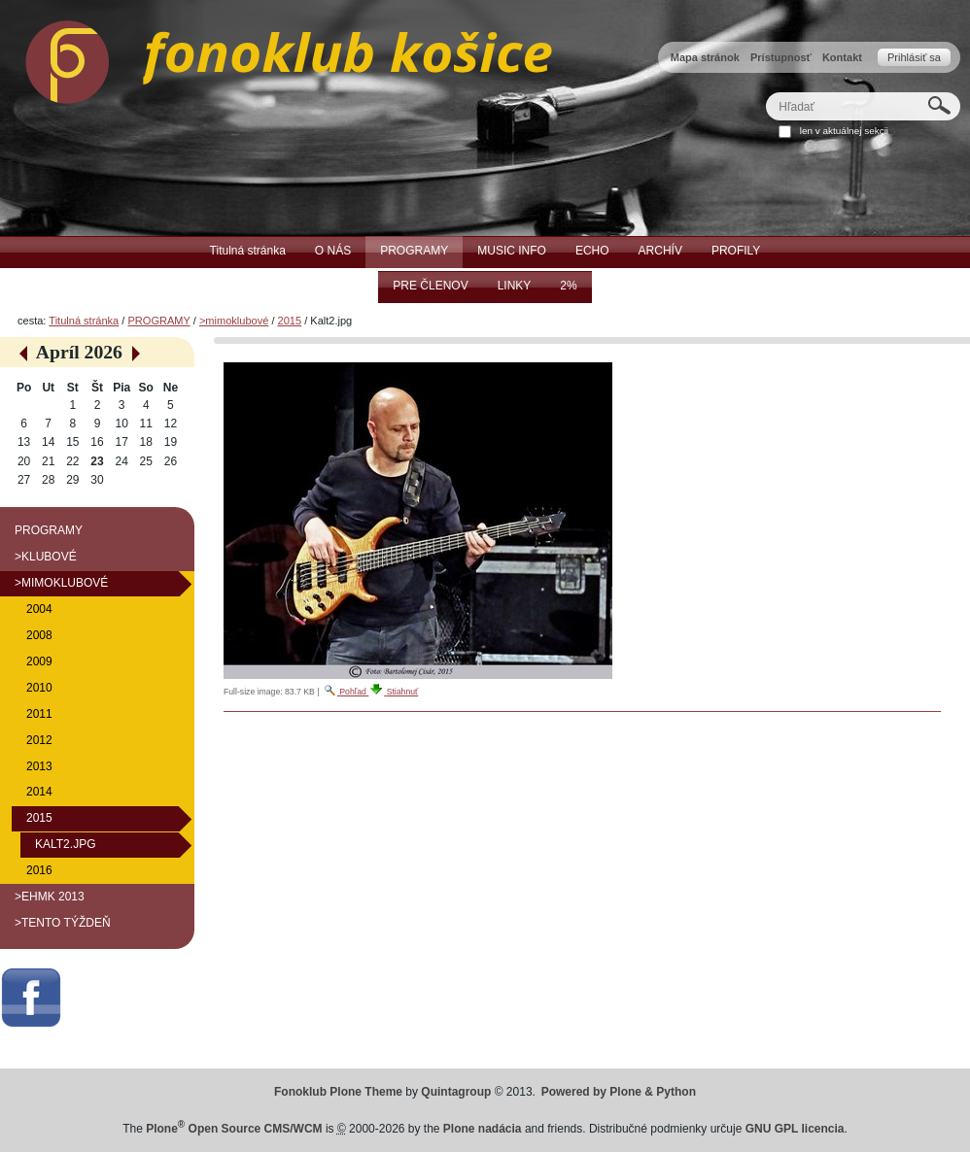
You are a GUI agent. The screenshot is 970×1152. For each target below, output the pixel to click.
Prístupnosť (781, 57)
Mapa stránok (705, 57)
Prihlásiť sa (914, 57)
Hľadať (765, 91)
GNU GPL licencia (795, 1128)
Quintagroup (456, 1092)
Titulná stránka (84, 320)
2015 (290, 320)
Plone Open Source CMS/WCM (234, 1128)
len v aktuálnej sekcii (844, 130)
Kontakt (842, 57)
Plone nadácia (482, 1128)
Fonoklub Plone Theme (338, 1092)
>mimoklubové (233, 320)
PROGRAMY (158, 320)
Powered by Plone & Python (618, 1092)
